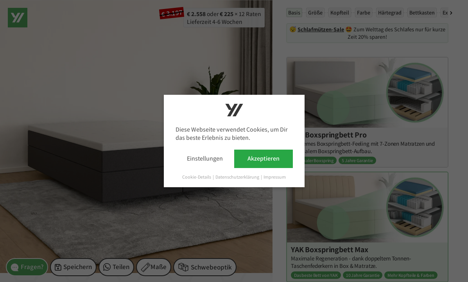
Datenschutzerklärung (237, 177)
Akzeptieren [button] (263, 158)
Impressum (275, 177)
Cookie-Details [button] (197, 177)
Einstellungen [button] (205, 158)
